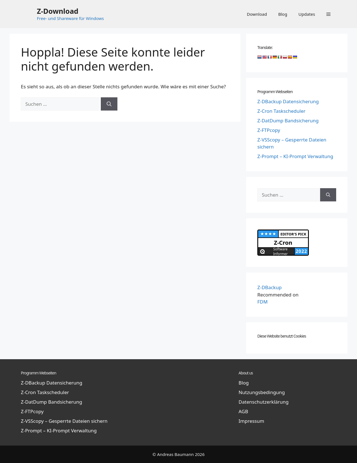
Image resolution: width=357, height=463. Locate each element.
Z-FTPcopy (268, 130)
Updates (306, 14)
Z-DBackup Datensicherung (288, 101)
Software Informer (280, 251)
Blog (282, 14)
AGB (243, 411)
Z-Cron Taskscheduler (281, 111)
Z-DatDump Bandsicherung (288, 120)
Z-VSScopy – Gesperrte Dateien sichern (64, 421)
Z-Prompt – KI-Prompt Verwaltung (295, 156)
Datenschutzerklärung (263, 402)
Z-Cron (283, 242)
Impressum (251, 421)
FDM (262, 301)
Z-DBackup (269, 287)
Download (257, 14)
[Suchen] (109, 104)
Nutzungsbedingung (261, 392)
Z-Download (57, 11)
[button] (328, 14)
